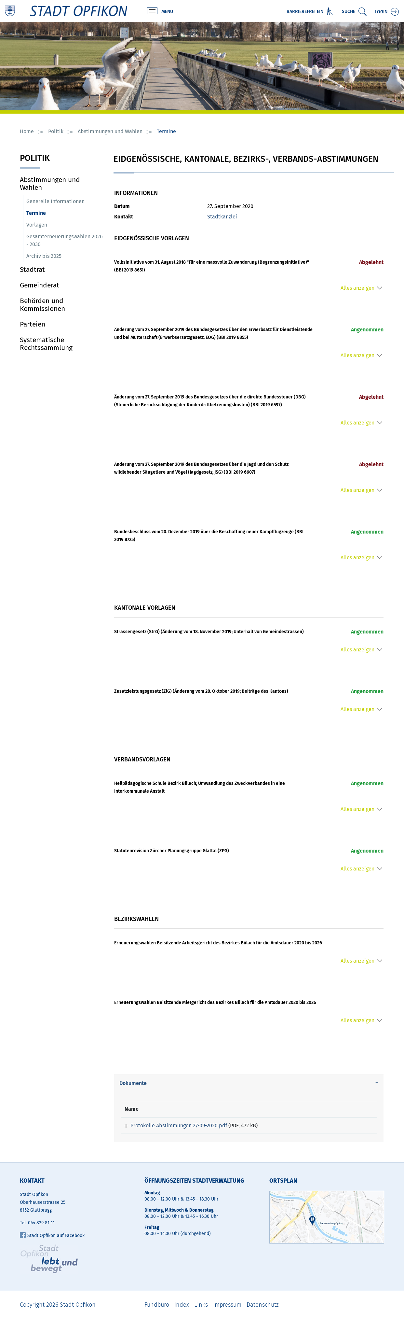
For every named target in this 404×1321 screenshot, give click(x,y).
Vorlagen (36, 225)
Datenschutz (263, 1307)
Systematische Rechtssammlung (46, 344)
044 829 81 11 (41, 1225)
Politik (35, 159)
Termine (51, 213)
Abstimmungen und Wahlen (50, 184)
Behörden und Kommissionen (42, 305)
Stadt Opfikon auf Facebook (52, 1238)
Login (381, 12)
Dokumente (133, 1083)
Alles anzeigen (357, 288)
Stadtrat (32, 270)
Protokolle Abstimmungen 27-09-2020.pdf (173, 1126)
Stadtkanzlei (222, 217)
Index (181, 1307)
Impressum (227, 1307)
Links (201, 1307)
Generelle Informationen (55, 202)
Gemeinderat (39, 285)
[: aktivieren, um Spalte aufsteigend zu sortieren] (351, 1109)
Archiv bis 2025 (43, 256)
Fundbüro (156, 1307)
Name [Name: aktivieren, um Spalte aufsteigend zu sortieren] (132, 1109)
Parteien (32, 324)
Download (351, 1127)
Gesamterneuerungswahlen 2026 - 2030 (64, 241)
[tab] (249, 1084)
